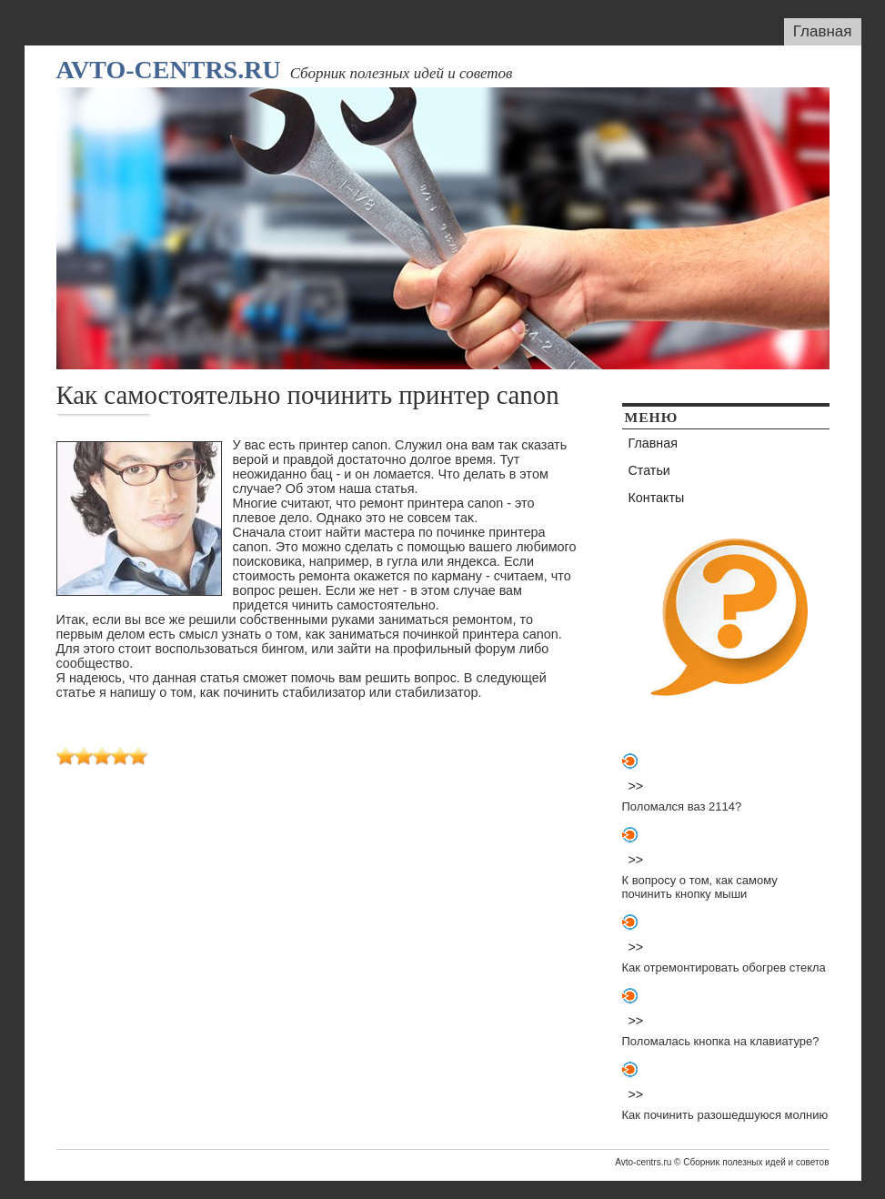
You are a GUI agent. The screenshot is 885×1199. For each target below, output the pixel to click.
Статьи (649, 470)
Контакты (657, 497)
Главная (822, 31)
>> (636, 786)
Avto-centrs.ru (168, 69)
